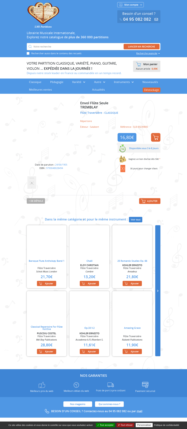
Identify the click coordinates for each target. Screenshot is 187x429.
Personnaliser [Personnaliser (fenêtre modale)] (144, 425)
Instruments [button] (124, 82)
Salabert (94, 126)
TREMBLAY (89, 107)
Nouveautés (150, 82)
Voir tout (135, 219)
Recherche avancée (146, 53)
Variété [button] (78, 82)
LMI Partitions (43, 26)
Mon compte (130, 4)
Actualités (98, 89)
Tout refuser (125, 425)
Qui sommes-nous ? (109, 404)
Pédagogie (56, 82)
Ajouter (155, 137)
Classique (35, 82)
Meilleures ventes (40, 89)
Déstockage (151, 90)
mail (139, 411)
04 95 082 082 (136, 19)
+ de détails (36, 200)
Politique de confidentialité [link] (166, 425)
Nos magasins (77, 404)
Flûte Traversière (91, 113)
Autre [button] (99, 82)
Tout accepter (105, 425)
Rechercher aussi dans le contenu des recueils (56, 53)
